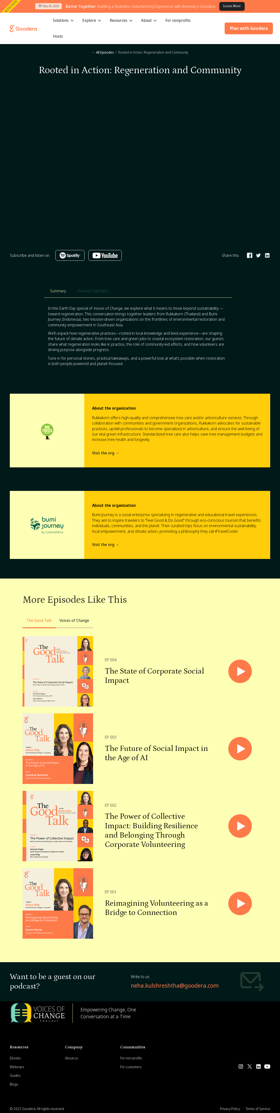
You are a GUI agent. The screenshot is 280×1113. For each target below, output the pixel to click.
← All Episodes (103, 52)
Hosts (58, 36)
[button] (63, 20)
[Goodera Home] (23, 28)
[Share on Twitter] (258, 255)
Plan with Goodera (249, 28)
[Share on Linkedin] (267, 255)
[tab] (58, 290)
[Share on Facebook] (250, 255)
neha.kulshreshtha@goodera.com (175, 985)
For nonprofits (178, 20)
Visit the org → (105, 453)
